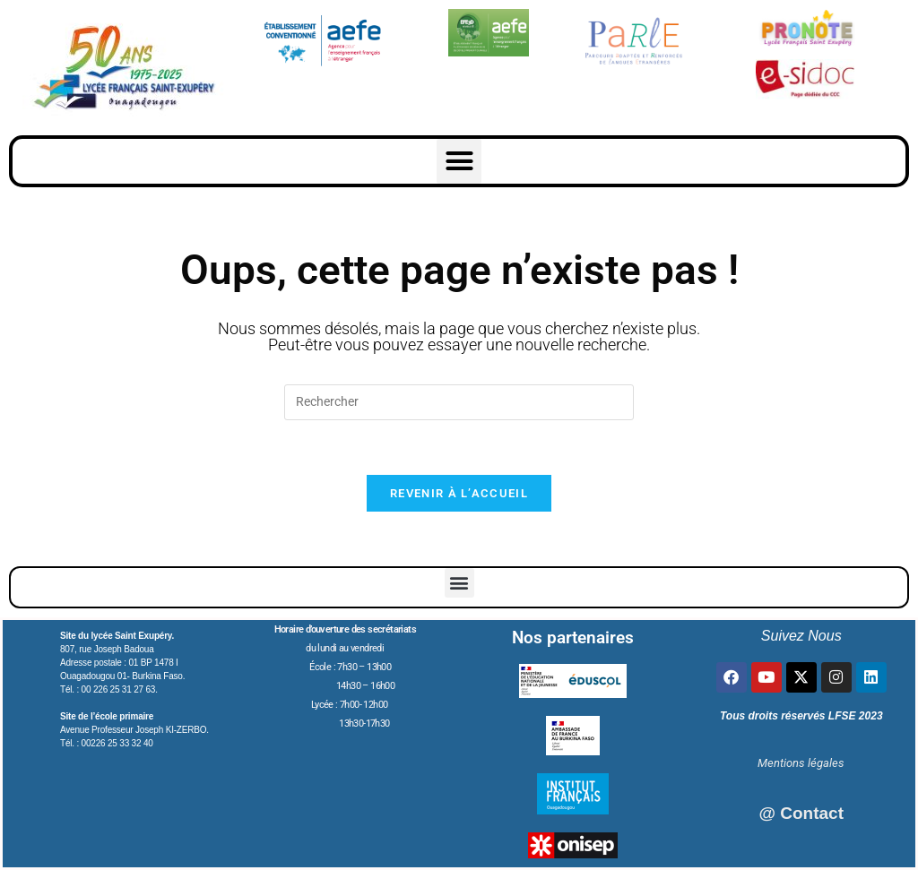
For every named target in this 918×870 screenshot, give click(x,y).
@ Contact (801, 813)
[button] (459, 161)
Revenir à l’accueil (459, 493)
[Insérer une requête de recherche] (459, 402)
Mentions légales (801, 763)
